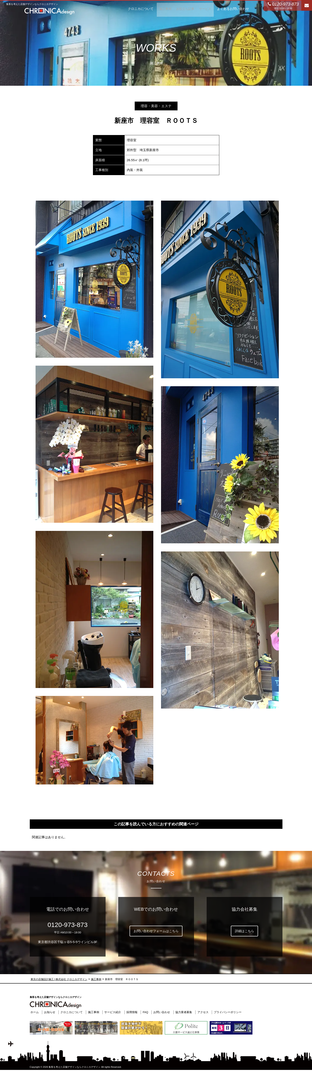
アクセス (202, 1012)
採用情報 (131, 1012)
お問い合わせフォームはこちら (156, 931)
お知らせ (48, 1012)
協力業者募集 (183, 1012)
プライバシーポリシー (227, 1012)
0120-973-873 (68, 924)
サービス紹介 (112, 1012)
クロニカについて (71, 1012)
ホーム (34, 1012)
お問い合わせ (161, 1012)
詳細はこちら (244, 931)
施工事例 (92, 1012)
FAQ (145, 1012)
